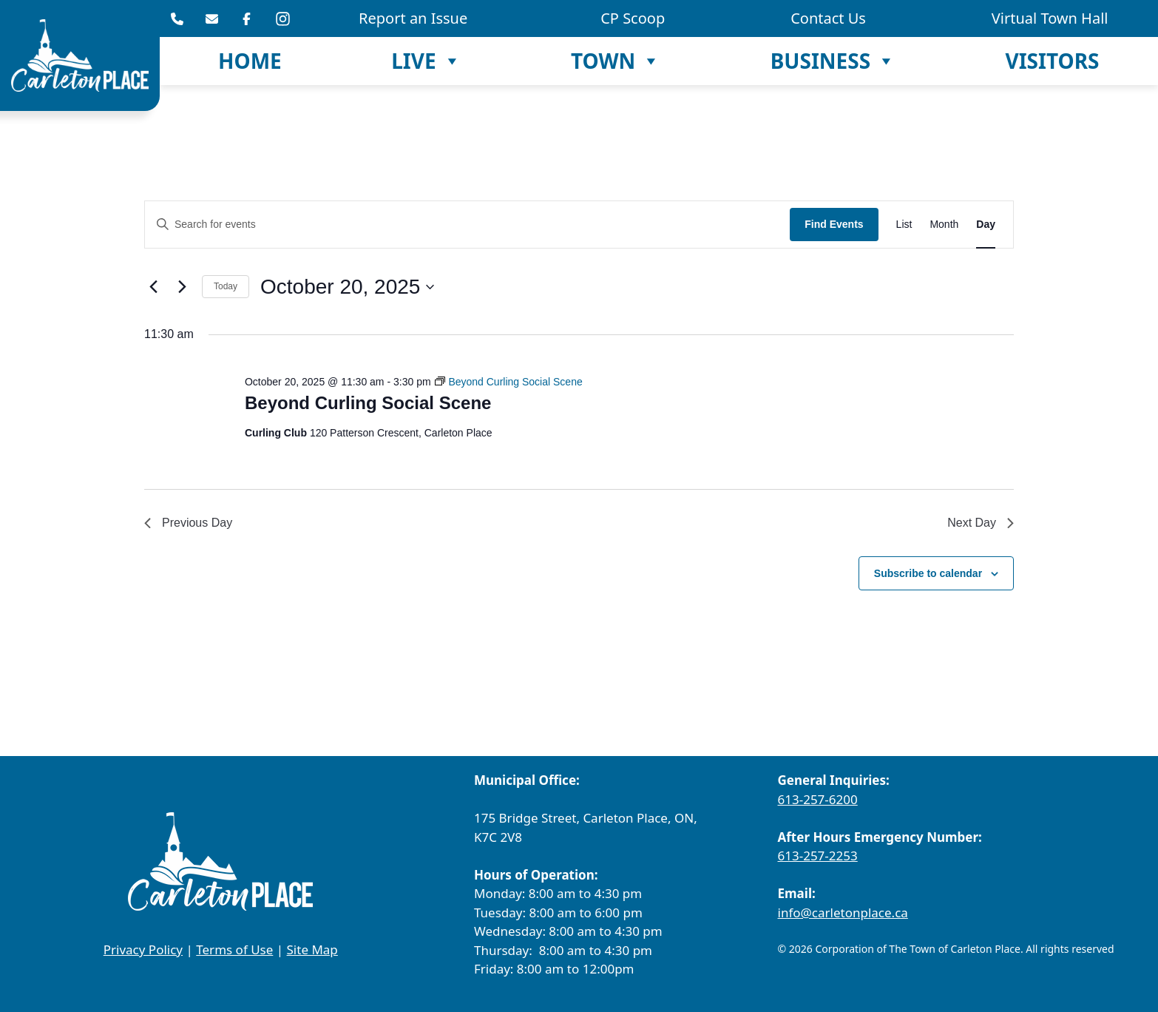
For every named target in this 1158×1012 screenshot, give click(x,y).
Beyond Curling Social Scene (368, 403)
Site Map (312, 949)
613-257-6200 (818, 799)
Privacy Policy (143, 949)
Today (225, 286)
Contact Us (828, 18)
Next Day (980, 522)
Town (615, 61)
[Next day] (182, 287)
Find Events (834, 224)
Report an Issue (413, 18)
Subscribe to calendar (928, 573)
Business (833, 61)
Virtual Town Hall (1050, 18)
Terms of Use (234, 949)
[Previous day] (153, 287)
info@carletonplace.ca (843, 912)
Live (426, 61)
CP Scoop (632, 18)
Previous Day (188, 522)
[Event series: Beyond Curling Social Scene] (508, 382)
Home (250, 61)
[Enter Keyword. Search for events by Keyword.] (467, 224)
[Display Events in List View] (904, 224)
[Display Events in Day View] (985, 224)
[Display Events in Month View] (944, 224)
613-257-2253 (818, 855)
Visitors (1052, 61)
